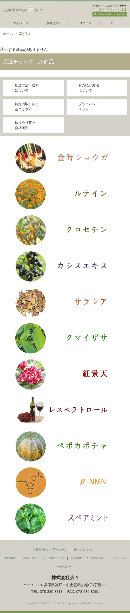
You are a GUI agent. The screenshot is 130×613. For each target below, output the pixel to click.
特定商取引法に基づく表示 (27, 106)
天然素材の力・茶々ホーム (50, 549)
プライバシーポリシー (89, 106)
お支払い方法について (89, 87)
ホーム (8, 34)
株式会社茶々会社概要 (25, 125)
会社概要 (10, 558)
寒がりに (25, 34)
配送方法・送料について (27, 87)
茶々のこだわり (84, 549)
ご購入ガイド (55, 558)
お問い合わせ (31, 558)
